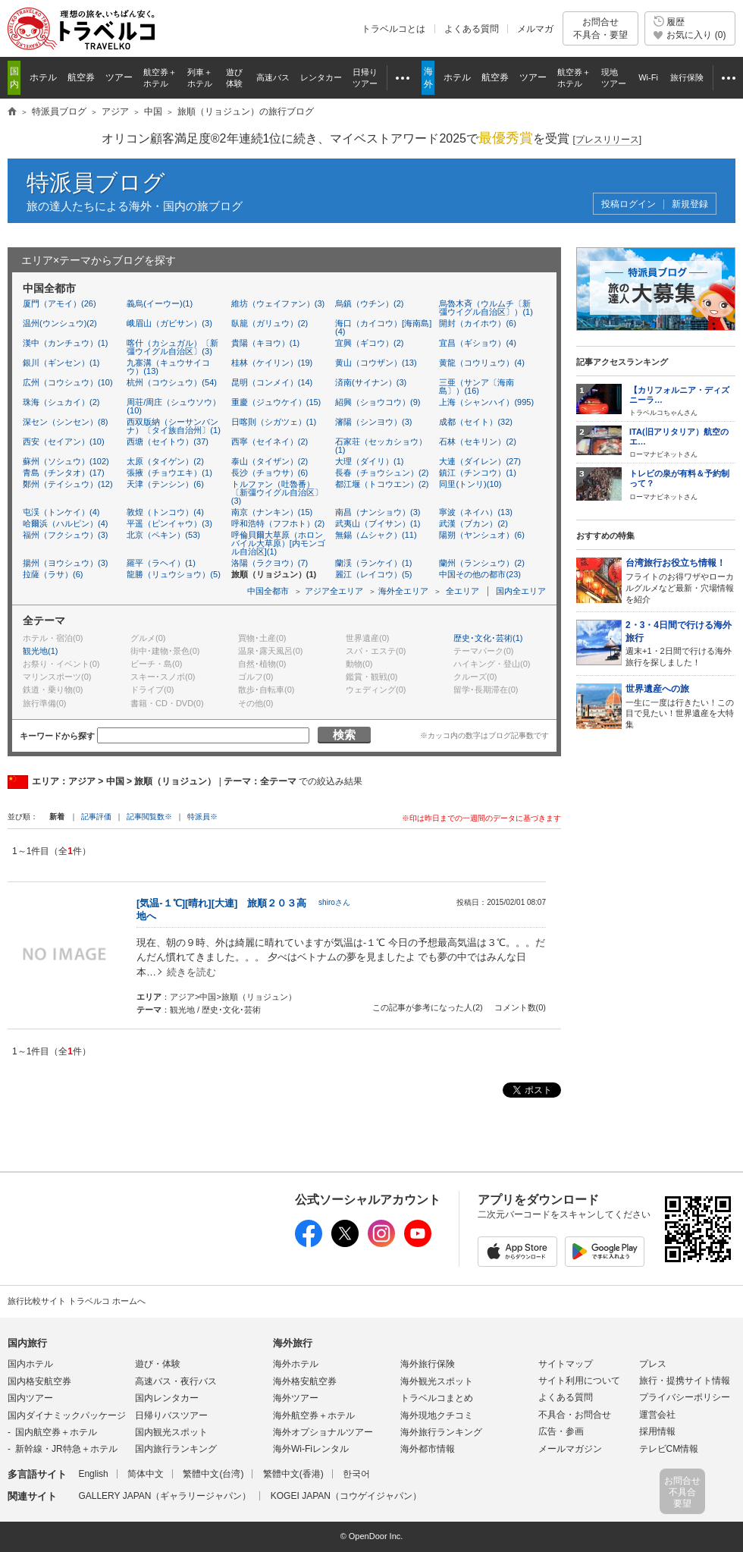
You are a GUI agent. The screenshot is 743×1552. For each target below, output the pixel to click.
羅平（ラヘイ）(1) (161, 562)
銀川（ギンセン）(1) (61, 362)
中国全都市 (268, 590)
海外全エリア (403, 590)
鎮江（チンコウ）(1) (477, 472)
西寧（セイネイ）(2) (269, 441)
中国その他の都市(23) (480, 574)
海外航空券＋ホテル (314, 1415)
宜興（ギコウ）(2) (369, 342)
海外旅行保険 (427, 1364)
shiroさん (334, 902)
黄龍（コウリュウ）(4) (481, 362)
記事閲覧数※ (149, 816)
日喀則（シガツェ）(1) (273, 421)
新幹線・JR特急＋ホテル (66, 1449)
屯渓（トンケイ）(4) (61, 512)
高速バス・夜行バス (176, 1381)
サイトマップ (565, 1364)
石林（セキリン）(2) (477, 441)
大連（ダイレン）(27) (480, 461)
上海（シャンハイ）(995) (486, 402)
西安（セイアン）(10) (64, 441)
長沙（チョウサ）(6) (269, 472)
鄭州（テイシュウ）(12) (68, 484)
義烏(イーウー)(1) (160, 303)
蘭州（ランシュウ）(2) (481, 562)
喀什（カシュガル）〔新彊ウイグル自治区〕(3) (172, 347)
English (93, 1474)
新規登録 (690, 204)
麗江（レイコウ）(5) (373, 574)
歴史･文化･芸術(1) (487, 637)
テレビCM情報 (669, 1449)
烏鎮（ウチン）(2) (369, 303)
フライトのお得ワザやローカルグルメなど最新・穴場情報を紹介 (680, 580)
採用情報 (657, 1431)
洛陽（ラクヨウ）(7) (269, 562)
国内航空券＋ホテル (56, 1432)
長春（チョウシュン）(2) (381, 472)
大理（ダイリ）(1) (369, 461)
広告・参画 (561, 1431)
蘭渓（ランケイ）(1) (373, 562)
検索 (344, 734)
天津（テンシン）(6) (165, 484)
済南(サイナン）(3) (370, 382)
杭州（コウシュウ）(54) (172, 382)
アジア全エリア (334, 590)
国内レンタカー (167, 1398)
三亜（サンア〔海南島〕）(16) (476, 386)
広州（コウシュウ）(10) (68, 382)
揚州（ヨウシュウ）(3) (65, 562)
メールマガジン (570, 1449)
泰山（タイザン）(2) (269, 461)
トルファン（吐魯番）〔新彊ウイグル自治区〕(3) (277, 492)
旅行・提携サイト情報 (684, 1380)
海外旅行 (292, 1343)
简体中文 (145, 1474)
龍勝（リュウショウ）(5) (173, 574)
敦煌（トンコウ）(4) (165, 512)
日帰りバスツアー (171, 1415)
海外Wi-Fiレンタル (311, 1449)
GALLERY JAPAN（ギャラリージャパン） (164, 1496)
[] (606, 140)
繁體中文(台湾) (213, 1474)
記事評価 (96, 816)
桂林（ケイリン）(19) (272, 362)
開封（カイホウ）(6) (477, 323)
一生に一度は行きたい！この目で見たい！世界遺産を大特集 (680, 706)
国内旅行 (27, 1343)
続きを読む (191, 972)
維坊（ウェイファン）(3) (277, 303)
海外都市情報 (427, 1449)
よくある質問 (471, 28)
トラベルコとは (393, 28)
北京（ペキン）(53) (163, 534)
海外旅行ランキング (441, 1432)
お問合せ (600, 28)
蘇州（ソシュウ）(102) (66, 461)
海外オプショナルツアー (323, 1432)
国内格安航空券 (39, 1381)
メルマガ (535, 28)
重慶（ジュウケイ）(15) (276, 402)
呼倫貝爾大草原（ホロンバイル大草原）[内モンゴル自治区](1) (278, 543)
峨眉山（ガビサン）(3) (169, 323)
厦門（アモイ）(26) (59, 303)
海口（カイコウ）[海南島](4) (383, 327)
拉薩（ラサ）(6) (53, 574)
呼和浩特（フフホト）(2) (277, 523)
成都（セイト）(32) (476, 421)
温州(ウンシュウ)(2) (60, 323)
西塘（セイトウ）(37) (167, 441)
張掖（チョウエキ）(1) (169, 472)
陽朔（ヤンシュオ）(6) (481, 534)
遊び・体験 (157, 1364)
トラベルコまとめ (436, 1398)
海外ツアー (295, 1398)
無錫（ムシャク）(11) (376, 534)
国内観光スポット (171, 1432)
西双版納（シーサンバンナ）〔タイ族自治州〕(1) (173, 426)
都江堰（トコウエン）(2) (381, 484)
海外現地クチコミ (436, 1415)
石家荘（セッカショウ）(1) (381, 445)
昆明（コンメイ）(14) (272, 382)
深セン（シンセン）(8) (65, 421)
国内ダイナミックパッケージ (67, 1415)
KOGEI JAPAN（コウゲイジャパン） (346, 1496)
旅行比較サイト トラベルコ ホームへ (77, 1300)
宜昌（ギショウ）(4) (477, 342)
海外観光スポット (436, 1381)
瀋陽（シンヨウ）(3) (373, 421)
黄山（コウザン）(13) (376, 362)
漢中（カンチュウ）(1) (65, 342)
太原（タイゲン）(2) (165, 461)
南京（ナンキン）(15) (272, 512)
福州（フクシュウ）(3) (65, 534)
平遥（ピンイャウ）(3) (169, 523)
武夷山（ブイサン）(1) (377, 523)
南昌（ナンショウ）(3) (377, 512)
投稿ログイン (628, 204)
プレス (652, 1364)
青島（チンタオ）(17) (64, 472)
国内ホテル (30, 1364)
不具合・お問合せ (574, 1414)
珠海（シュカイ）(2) (61, 402)
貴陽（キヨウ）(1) (265, 342)
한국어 (356, 1474)
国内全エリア (521, 590)
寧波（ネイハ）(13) (476, 512)
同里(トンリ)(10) (470, 484)
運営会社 (657, 1414)
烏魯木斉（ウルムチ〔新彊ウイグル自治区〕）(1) (485, 307)
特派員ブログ (96, 182)
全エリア (462, 590)
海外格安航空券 (305, 1381)
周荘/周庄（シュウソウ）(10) (174, 406)
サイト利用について (579, 1380)
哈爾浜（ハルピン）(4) (65, 523)
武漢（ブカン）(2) (473, 523)
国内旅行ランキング (176, 1449)
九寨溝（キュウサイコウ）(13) (168, 366)
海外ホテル (295, 1364)
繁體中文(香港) (293, 1474)
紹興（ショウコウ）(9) (377, 402)
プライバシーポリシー (684, 1397)
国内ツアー (30, 1398)
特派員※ (202, 816)
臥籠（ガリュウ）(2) (269, 323)
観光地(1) (40, 650)
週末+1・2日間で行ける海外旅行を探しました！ (680, 643)
